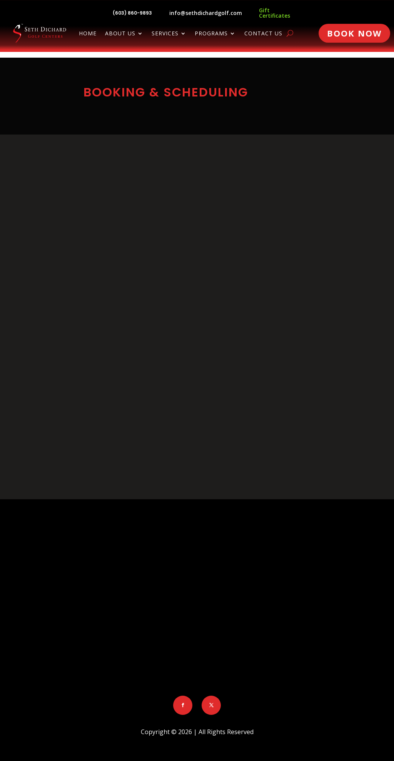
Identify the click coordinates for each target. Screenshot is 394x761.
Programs (211, 34)
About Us (120, 34)
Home (88, 34)
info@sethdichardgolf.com (205, 13)
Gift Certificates (274, 13)
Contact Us (263, 34)
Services (165, 34)
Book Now (354, 33)
